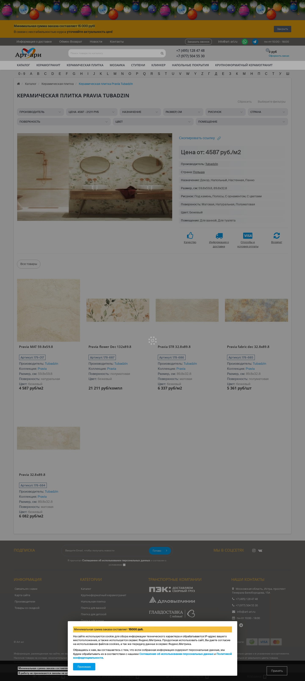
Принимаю (84, 666)
